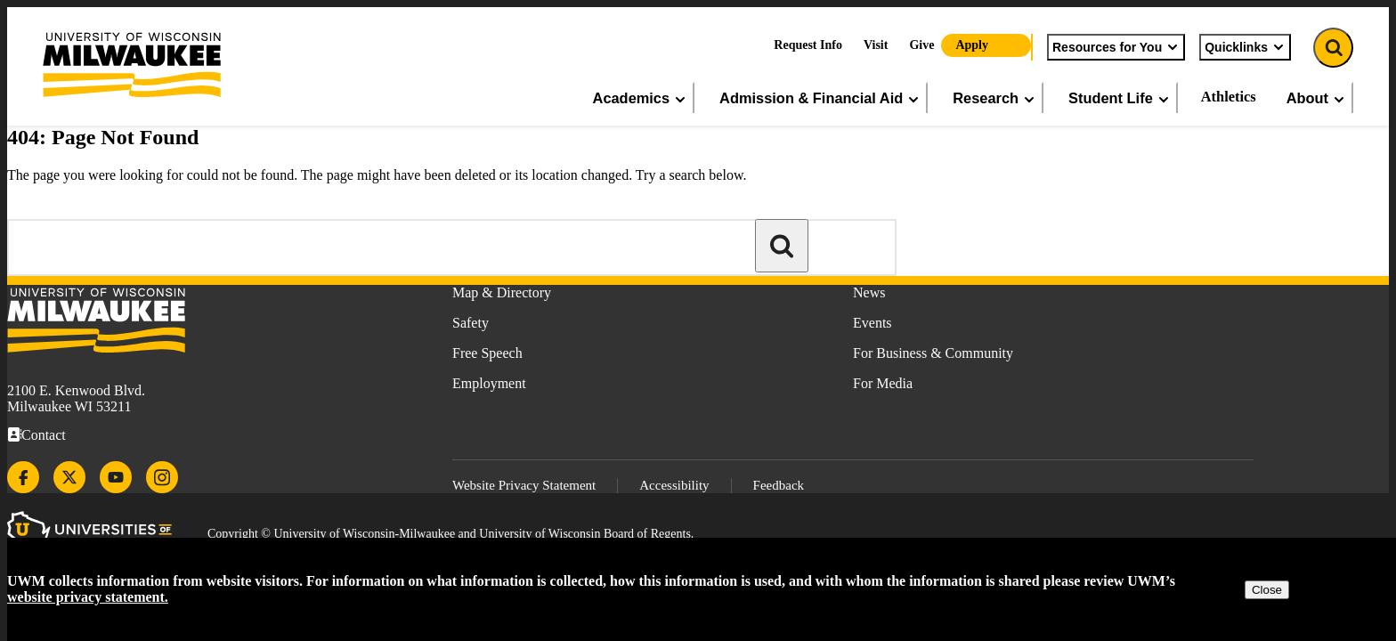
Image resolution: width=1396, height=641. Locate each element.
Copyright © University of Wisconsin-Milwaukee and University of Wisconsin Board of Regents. (450, 533)
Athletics (1228, 96)
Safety (470, 322)
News (869, 292)
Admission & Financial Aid (820, 98)
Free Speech (487, 353)
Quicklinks (1245, 47)
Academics (640, 98)
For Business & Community (933, 353)
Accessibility (674, 485)
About (1316, 98)
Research (994, 98)
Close (1267, 589)
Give (921, 45)
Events (872, 322)
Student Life (1119, 98)
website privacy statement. (87, 596)
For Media (883, 383)
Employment (489, 383)
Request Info (808, 45)
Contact (43, 434)
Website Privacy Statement (524, 485)
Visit (876, 45)
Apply (971, 45)
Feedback (778, 485)
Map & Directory (501, 292)
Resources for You (1116, 47)
